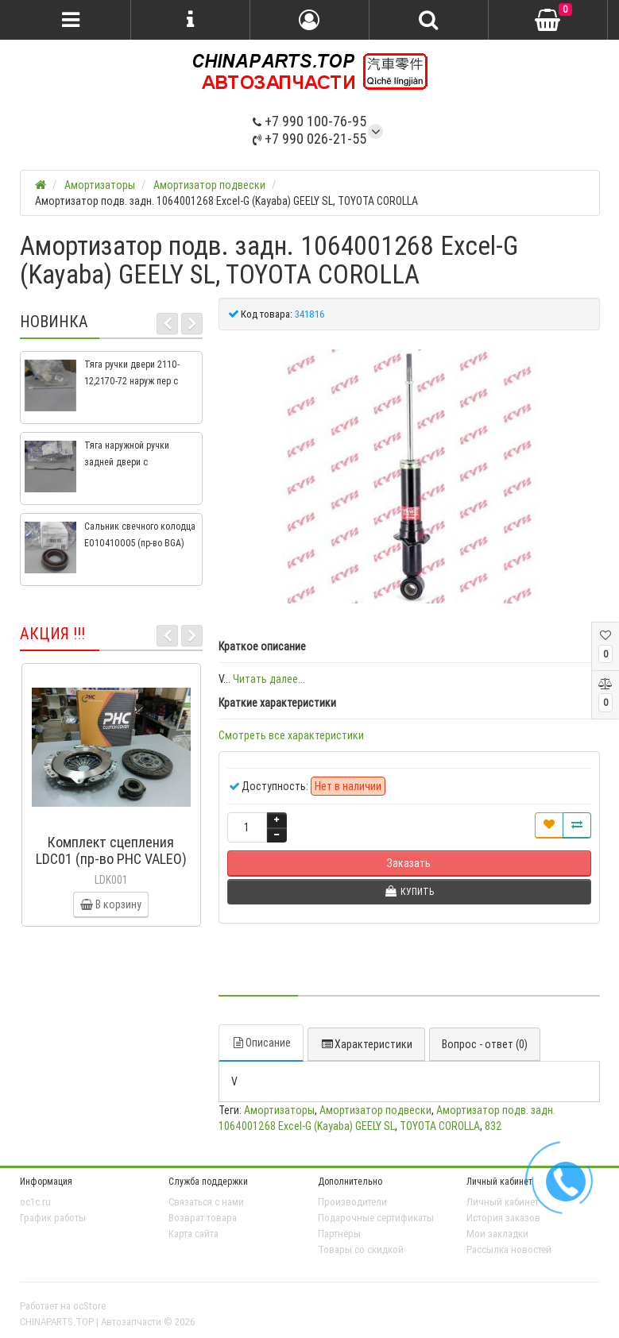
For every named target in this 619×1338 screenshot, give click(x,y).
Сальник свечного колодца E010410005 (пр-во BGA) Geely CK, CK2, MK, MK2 (139, 542)
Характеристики (366, 1044)
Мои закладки (497, 1233)
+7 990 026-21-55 (309, 138)
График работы (53, 1217)
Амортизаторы (279, 1110)
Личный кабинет (502, 1202)
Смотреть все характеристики (291, 735)
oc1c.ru (35, 1202)
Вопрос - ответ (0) (485, 1044)
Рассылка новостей (508, 1249)
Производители (352, 1202)
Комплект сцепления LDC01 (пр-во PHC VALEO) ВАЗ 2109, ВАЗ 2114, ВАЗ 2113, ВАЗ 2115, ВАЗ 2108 (111, 867)
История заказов (503, 1217)
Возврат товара (202, 1217)
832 (493, 1126)
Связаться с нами (206, 1202)
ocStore (89, 1306)
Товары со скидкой (361, 1249)
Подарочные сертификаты (376, 1217)
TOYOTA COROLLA (440, 1126)
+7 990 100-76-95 (309, 121)
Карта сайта (193, 1233)
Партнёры (339, 1233)
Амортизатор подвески (375, 1110)
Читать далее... (269, 679)
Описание (261, 1042)
